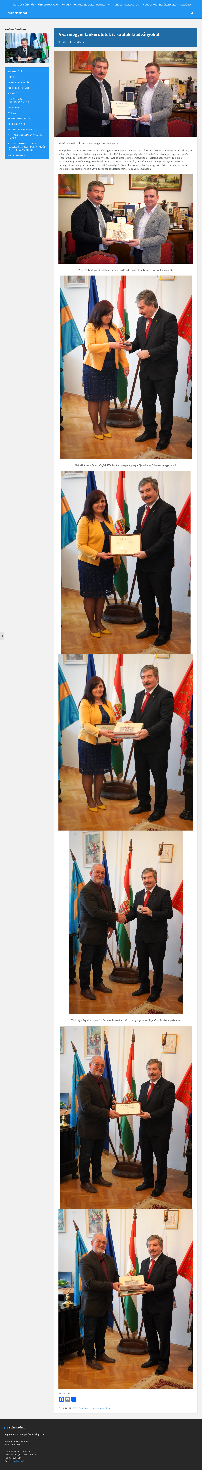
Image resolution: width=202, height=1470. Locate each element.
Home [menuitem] (8, 5)
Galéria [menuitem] (185, 4)
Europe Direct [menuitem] (17, 13)
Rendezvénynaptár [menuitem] (19, 118)
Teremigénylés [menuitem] (17, 123)
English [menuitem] (31, 14)
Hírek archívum (77, 42)
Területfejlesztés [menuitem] (126, 4)
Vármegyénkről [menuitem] (23, 4)
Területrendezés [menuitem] (18, 82)
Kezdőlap (62, 42)
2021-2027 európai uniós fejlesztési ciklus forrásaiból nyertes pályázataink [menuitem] (26, 146)
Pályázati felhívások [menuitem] (20, 129)
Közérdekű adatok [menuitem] (19, 87)
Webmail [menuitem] (13, 113)
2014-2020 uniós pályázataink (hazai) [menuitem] (25, 136)
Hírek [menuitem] (11, 77)
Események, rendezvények (91, 1408)
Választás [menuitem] (13, 93)
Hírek (107, 1408)
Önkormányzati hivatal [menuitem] (53, 4)
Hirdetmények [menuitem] (16, 155)
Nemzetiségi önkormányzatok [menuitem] (18, 100)
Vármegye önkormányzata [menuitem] (91, 4)
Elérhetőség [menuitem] (16, 71)
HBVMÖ (75, 1408)
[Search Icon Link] (192, 13)
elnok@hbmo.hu (18, 1461)
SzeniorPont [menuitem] (16, 107)
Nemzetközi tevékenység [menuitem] (160, 4)
